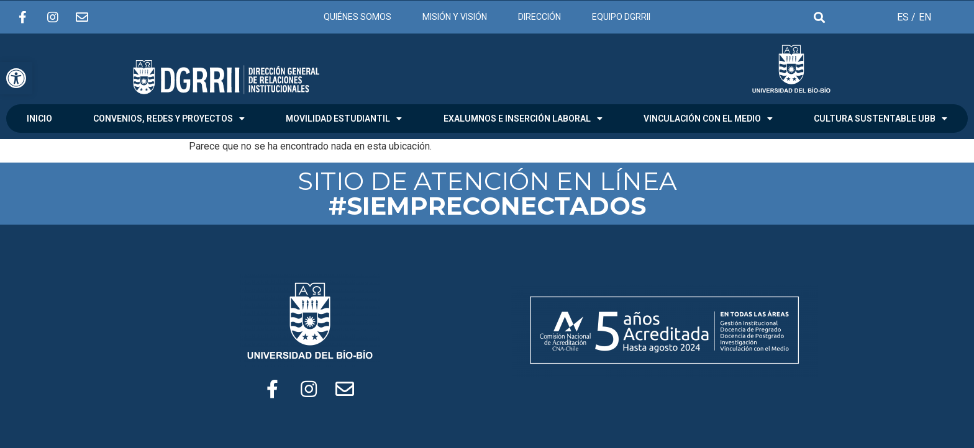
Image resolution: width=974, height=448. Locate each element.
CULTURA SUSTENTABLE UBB (880, 118)
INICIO (39, 118)
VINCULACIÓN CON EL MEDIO (708, 118)
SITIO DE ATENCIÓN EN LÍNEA (487, 193)
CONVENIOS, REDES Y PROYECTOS (169, 118)
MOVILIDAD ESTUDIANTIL (344, 118)
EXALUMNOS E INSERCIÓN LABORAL (523, 118)
